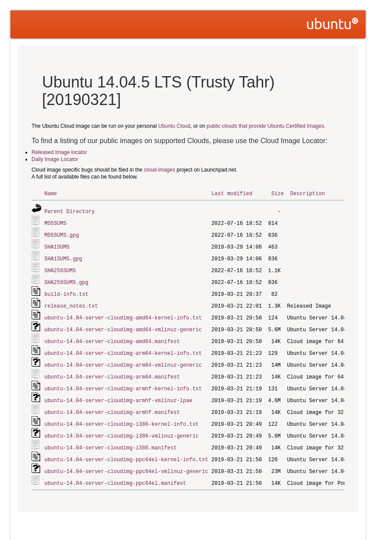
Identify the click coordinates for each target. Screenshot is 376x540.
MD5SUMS (55, 222)
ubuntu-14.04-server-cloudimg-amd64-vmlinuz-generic (123, 324)
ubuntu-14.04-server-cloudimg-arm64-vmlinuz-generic (123, 358)
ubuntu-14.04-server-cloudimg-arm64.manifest (112, 370)
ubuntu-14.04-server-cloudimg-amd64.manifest (112, 336)
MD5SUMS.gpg (61, 233)
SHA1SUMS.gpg (63, 256)
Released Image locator (59, 152)
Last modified (232, 193)
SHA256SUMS (60, 267)
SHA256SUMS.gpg (66, 279)
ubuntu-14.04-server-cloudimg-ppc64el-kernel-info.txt (126, 449)
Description (307, 193)
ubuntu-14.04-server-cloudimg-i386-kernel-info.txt (121, 415)
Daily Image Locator (55, 159)
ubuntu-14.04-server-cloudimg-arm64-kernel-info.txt (123, 347)
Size (277, 193)
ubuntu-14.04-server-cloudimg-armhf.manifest (112, 404)
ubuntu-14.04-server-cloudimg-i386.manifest (110, 438)
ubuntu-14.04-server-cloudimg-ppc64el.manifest (115, 472)
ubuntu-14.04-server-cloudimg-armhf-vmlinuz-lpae (118, 392)
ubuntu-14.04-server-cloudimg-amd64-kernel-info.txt (123, 313)
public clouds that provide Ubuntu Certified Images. (266, 126)
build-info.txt (66, 290)
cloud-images (159, 170)
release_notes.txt (71, 301)
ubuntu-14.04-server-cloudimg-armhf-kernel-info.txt (123, 381)
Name (50, 193)
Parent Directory (69, 210)
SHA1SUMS (57, 245)
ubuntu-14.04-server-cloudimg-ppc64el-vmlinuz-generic (126, 461)
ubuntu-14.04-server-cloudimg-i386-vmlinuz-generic (121, 427)
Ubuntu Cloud (174, 126)
